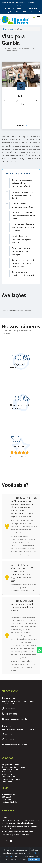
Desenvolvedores (8, 777)
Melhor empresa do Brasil (11, 779)
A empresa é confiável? (10, 764)
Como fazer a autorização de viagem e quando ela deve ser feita (23, 263)
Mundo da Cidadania (9, 802)
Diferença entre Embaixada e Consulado (22, 205)
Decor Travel (6, 800)
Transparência (7, 782)
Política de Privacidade (10, 772)
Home (5, 29)
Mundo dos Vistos (8, 795)
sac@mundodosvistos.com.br (16, 719)
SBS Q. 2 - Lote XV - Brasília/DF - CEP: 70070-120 (20, 729)
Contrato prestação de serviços (13, 767)
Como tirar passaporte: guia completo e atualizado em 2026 (22, 183)
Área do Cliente (14, 12)
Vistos (12, 29)
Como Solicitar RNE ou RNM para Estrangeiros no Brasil (23, 215)
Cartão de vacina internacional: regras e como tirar (21, 239)
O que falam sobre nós (10, 769)
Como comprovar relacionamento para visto (23, 273)
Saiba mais (21, 125)
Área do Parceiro (30, 12)
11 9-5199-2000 (11, 714)
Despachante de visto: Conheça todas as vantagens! (22, 251)
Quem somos (7, 774)
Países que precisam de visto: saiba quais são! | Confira (22, 195)
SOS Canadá (6, 797)
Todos (21, 96)
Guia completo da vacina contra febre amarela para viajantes (23, 227)
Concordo (34, 859)
